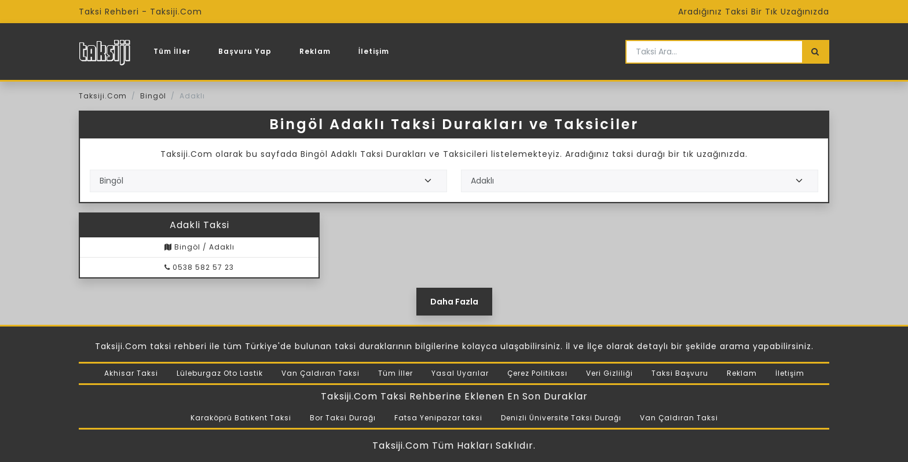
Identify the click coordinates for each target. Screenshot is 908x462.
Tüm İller (172, 51)
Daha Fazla (454, 301)
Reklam (315, 51)
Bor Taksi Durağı (343, 418)
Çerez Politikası (537, 373)
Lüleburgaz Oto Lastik (220, 373)
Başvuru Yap (244, 51)
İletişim (374, 51)
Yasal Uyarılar (460, 373)
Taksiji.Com (103, 96)
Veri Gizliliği (609, 373)
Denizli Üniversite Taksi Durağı (561, 418)
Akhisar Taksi (131, 373)
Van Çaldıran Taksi (320, 373)
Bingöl (153, 96)
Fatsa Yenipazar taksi (438, 418)
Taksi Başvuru (679, 373)
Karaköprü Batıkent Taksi (241, 418)
